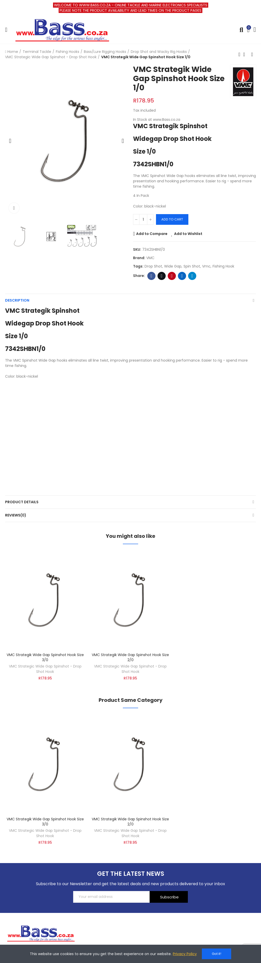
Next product (252, 54)
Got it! (216, 953)
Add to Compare (151, 233)
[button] (10, 141)
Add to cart (172, 219)
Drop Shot (153, 266)
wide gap (172, 266)
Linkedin (182, 276)
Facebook (151, 276)
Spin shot (192, 266)
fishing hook (223, 266)
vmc (206, 266)
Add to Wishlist (188, 233)
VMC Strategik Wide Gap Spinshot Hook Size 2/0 (130, 657)
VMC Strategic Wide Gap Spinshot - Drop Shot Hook (45, 669)
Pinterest (172, 276)
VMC (150, 257)
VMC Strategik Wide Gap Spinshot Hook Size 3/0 (45, 657)
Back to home (245, 54)
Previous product (239, 54)
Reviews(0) (15, 515)
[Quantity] (143, 219)
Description (17, 300)
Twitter (162, 276)
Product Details (21, 502)
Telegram (192, 276)
